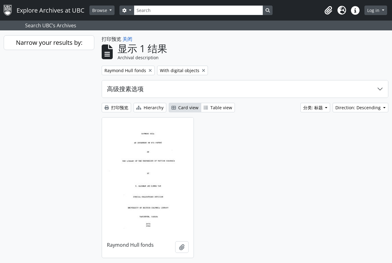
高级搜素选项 (125, 89)
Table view (218, 107)
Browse (100, 10)
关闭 (127, 39)
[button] (328, 10)
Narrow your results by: (49, 42)
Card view (185, 107)
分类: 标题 (313, 107)
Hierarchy (150, 107)
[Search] (198, 10)
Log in (374, 10)
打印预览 (116, 107)
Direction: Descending (358, 107)
